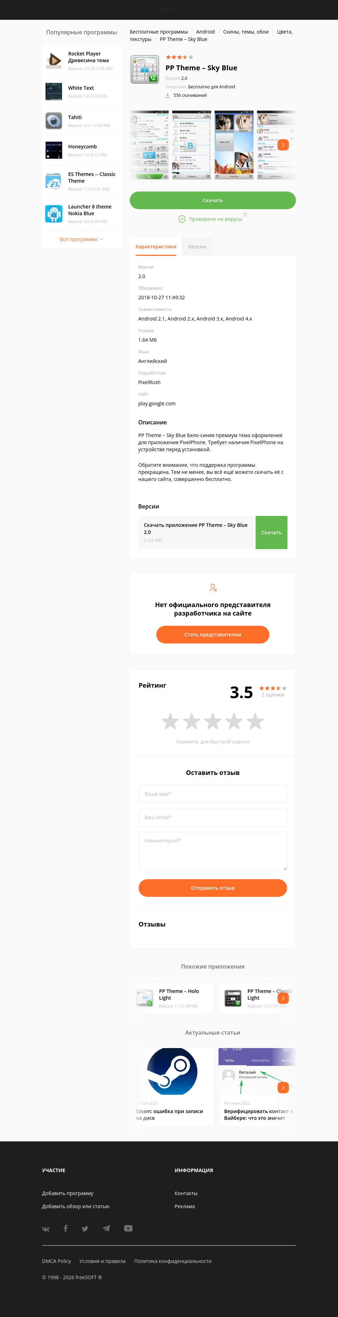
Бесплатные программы (159, 31)
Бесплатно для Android (211, 87)
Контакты (186, 1193)
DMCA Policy (56, 1261)
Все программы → (82, 239)
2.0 (176, 78)
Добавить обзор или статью (76, 1206)
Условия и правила (103, 1261)
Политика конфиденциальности (172, 1261)
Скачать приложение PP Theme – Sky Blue (195, 528)
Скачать (213, 200)
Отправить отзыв (213, 887)
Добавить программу (67, 1193)
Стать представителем (213, 634)
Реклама (185, 1206)
